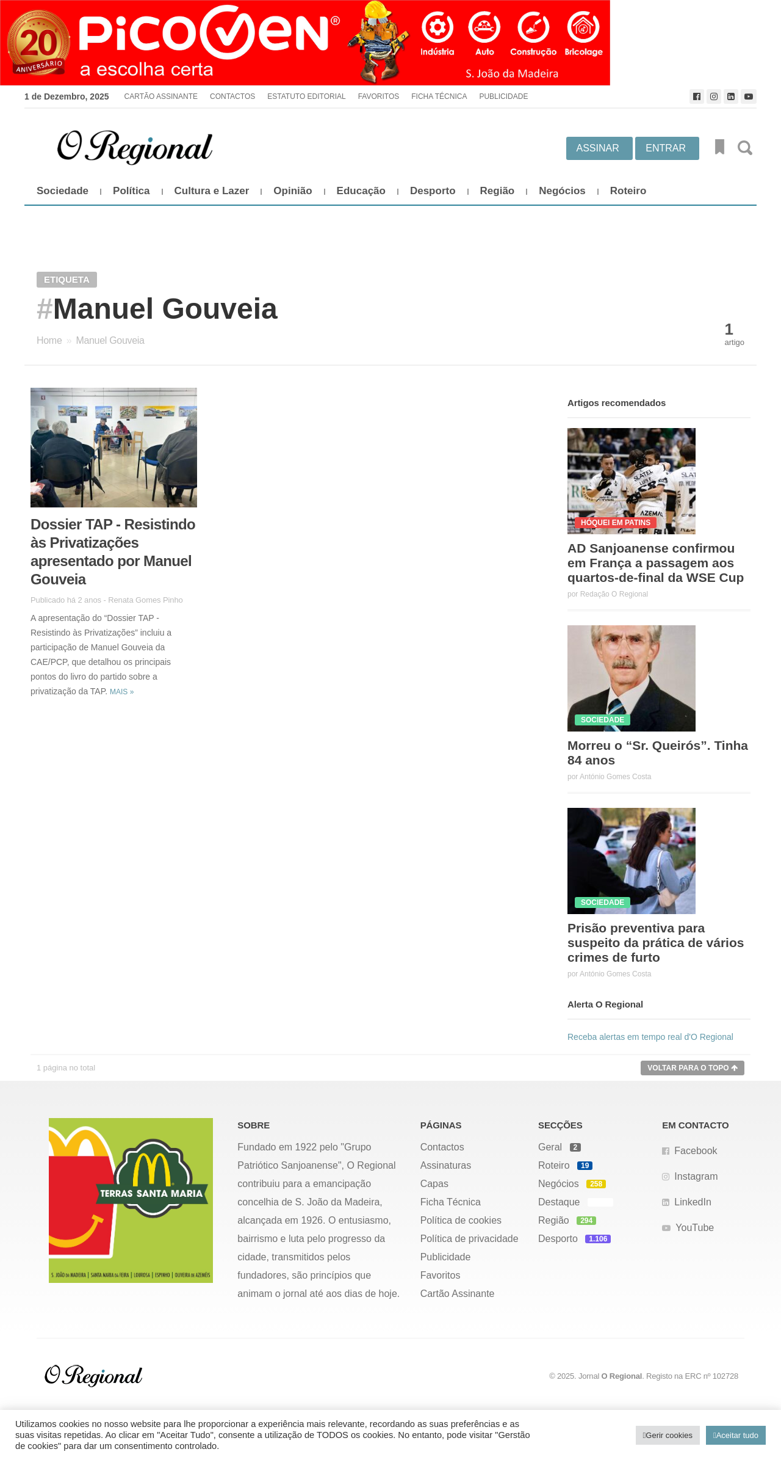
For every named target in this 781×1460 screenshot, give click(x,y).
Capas (434, 1184)
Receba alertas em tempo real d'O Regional (650, 1037)
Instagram (696, 1176)
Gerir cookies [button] (669, 1435)
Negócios (562, 191)
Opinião (292, 191)
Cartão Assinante (161, 96)
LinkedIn (692, 1202)
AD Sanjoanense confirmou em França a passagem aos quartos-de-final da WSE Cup (655, 562)
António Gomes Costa (615, 776)
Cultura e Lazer (212, 191)
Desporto (433, 191)
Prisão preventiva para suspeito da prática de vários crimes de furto (655, 942)
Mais (122, 692)
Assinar (598, 148)
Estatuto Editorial (306, 96)
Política (131, 191)
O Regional (622, 1376)
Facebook (695, 1151)
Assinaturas (446, 1165)
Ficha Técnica (439, 96)
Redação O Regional (614, 594)
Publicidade (503, 96)
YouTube (694, 1227)
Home (49, 340)
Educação (361, 191)
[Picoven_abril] (390, 42)
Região (497, 191)
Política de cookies (461, 1220)
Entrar (666, 148)
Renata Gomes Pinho (145, 600)
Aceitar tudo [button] (737, 1435)
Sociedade (62, 191)
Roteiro (628, 191)
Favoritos (379, 96)
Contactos (232, 96)
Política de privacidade (469, 1238)
